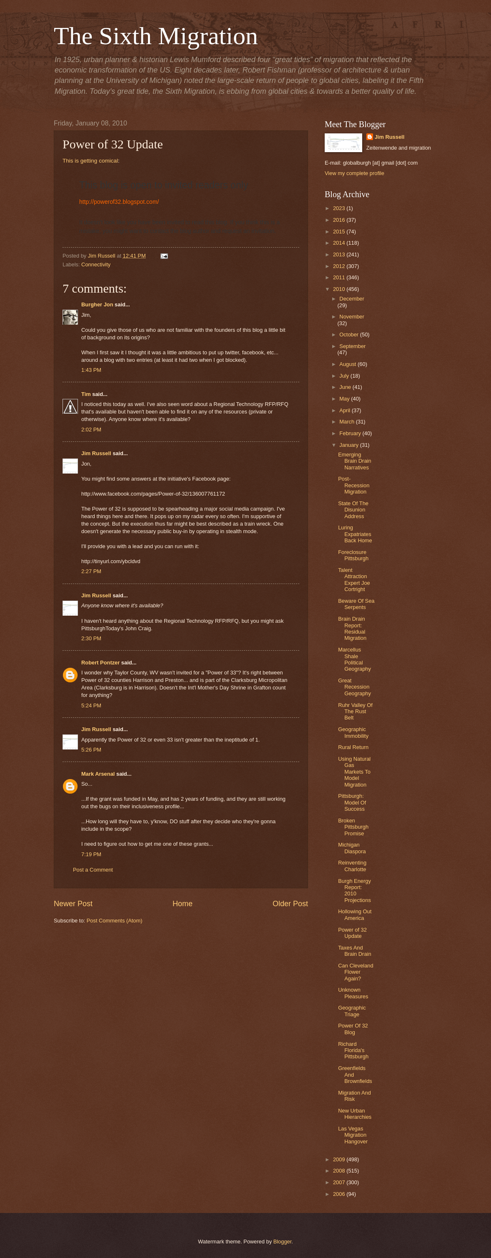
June (346, 387)
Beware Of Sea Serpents (356, 604)
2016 (339, 220)
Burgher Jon (97, 304)
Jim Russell (96, 453)
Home (183, 904)
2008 (339, 1171)
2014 (339, 243)
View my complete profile (354, 173)
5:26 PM (91, 750)
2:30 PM (91, 638)
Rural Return (353, 747)
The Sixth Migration (156, 36)
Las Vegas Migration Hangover (353, 1135)
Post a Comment (93, 870)
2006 (339, 1194)
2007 (339, 1182)
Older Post (290, 904)
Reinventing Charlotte (352, 866)
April (345, 410)
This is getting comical (90, 161)
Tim (86, 394)
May (345, 399)
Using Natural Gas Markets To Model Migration (354, 772)
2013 (339, 254)
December (351, 299)
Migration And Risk (354, 1096)
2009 (339, 1159)
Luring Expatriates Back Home (355, 534)
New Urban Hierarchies (354, 1114)
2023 (339, 208)
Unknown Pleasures (353, 993)
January (349, 445)
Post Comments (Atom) (115, 920)
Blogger (282, 1241)
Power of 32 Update (352, 933)
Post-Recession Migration (353, 485)
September (352, 346)
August (348, 364)
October (349, 334)
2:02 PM (91, 429)
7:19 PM (91, 854)
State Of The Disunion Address (353, 509)
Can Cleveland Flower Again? (355, 972)
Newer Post (73, 904)
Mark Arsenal (98, 774)
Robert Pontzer (100, 662)
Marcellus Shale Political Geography (354, 659)
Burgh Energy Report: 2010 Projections (354, 890)
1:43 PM (91, 370)
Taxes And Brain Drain (354, 951)
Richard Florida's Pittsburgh (353, 1050)
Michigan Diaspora (352, 848)
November (351, 316)
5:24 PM (91, 705)
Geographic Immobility (353, 732)
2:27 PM (91, 571)
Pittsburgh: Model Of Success (352, 802)
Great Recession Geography (354, 687)
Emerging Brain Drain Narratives (354, 461)
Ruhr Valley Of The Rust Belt (355, 711)
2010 (339, 289)
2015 (339, 231)
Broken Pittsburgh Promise (353, 827)
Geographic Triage (352, 1011)
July (344, 376)
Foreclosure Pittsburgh (353, 555)
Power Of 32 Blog (353, 1028)
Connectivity (95, 264)
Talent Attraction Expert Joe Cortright (354, 579)
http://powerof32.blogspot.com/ (119, 201)
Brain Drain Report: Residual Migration (352, 628)
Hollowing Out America (354, 914)
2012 (339, 266)
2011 (339, 277)
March (347, 421)
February (350, 433)
